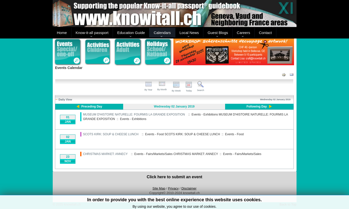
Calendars (162, 32)
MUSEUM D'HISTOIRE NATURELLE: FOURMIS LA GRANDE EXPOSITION (134, 114)
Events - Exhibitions (133, 119)
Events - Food (234, 134)
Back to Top (288, 204)
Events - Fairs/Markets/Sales (242, 154)
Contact (265, 32)
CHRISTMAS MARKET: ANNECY (105, 154)
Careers (243, 32)
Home (62, 32)
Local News (189, 32)
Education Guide (131, 32)
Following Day (257, 106)
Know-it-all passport (92, 32)
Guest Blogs (218, 32)
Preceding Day (91, 106)
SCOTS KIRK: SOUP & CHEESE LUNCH (110, 134)
